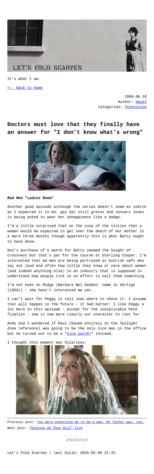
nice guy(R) (79, 333)
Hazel (141, 102)
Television (136, 107)
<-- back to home (25, 88)
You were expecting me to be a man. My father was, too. (90, 422)
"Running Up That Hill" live (56, 428)
